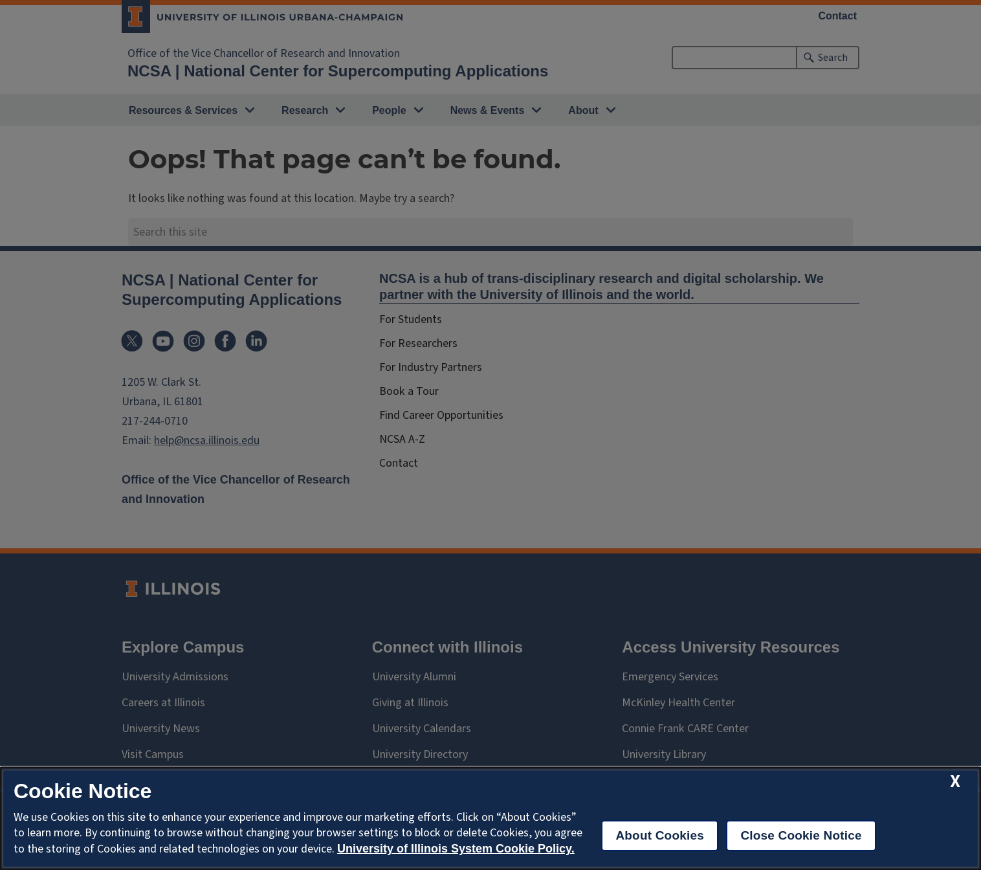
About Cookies (659, 835)
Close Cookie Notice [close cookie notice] (800, 835)
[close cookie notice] (955, 781)
